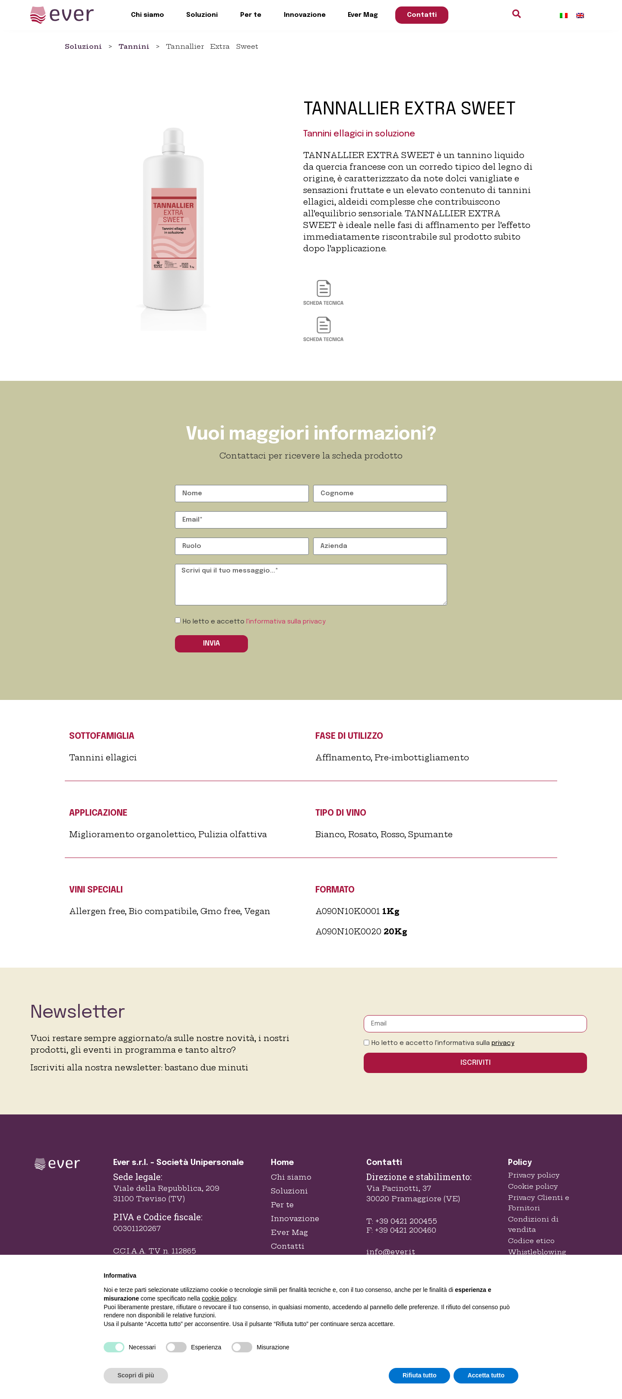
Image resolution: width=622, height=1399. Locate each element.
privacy (503, 1043)
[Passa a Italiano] (563, 15)
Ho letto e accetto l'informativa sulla (442, 1043)
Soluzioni (202, 15)
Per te (250, 15)
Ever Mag (363, 15)
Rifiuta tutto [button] (420, 1375)
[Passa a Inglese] (580, 15)
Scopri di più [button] (135, 1375)
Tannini (133, 46)
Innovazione (305, 15)
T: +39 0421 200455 (401, 1221)
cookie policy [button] (219, 1298)
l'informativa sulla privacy (286, 621)
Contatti (422, 15)
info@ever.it (390, 1251)
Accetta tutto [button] (486, 1375)
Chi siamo (147, 15)
